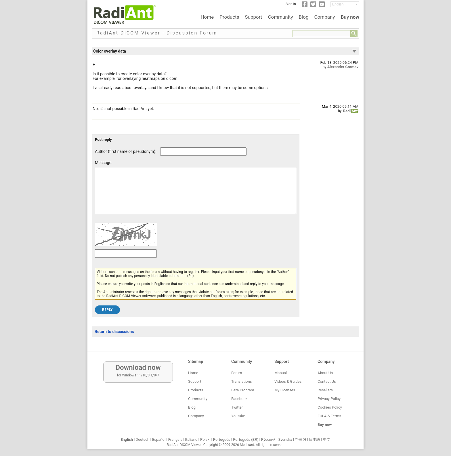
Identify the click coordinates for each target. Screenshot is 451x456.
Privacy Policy (329, 399)
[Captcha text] (126, 262)
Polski (205, 439)
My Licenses (284, 390)
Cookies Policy (330, 407)
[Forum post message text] (195, 195)
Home (207, 17)
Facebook (239, 399)
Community (280, 17)
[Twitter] (313, 6)
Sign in (291, 4)
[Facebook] (304, 6)
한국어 (300, 439)
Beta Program (242, 390)
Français (175, 439)
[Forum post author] (203, 151)
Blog (304, 17)
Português (221, 439)
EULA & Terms (329, 416)
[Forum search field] (322, 33)
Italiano (191, 439)
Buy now (350, 17)
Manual (280, 373)
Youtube (238, 416)
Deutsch (143, 439)
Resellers (325, 390)
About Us (325, 373)
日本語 (314, 439)
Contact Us (327, 381)
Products (229, 17)
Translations (241, 381)
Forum (236, 373)
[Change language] (344, 4)
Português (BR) (245, 439)
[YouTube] (322, 6)
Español (158, 439)
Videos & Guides (287, 381)
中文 (326, 439)
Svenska (285, 439)
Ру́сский (268, 439)
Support (253, 17)
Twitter (237, 407)
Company (324, 17)
